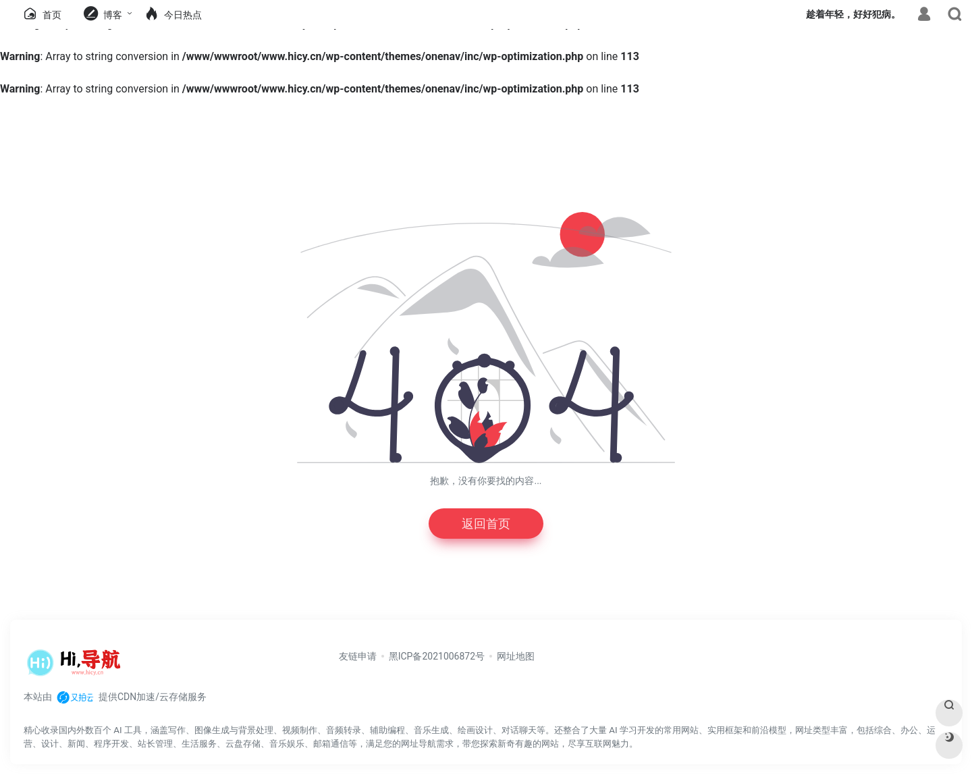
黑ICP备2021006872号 (437, 656)
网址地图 (516, 656)
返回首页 (486, 523)
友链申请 (358, 656)
